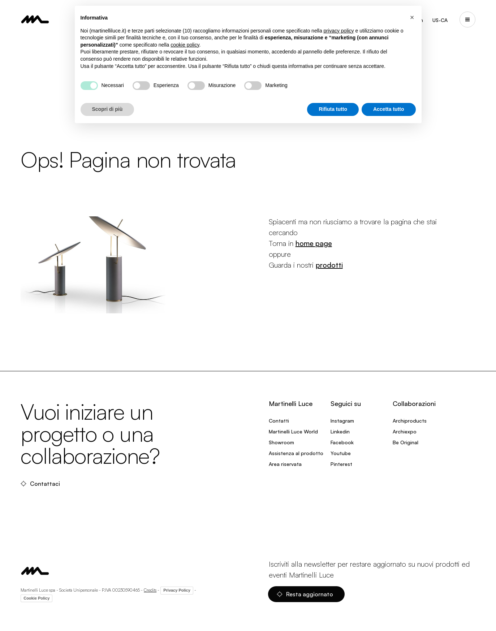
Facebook (342, 442)
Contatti (279, 421)
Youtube (341, 453)
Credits (150, 590)
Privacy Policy (176, 590)
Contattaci (40, 483)
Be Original (405, 442)
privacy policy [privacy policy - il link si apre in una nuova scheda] (339, 31)
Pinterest (341, 464)
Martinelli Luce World (293, 431)
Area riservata (285, 464)
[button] (412, 17)
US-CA (440, 20)
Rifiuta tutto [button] (333, 109)
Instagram (342, 421)
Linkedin (340, 431)
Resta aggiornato (305, 594)
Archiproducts (410, 421)
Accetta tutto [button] (388, 109)
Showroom (281, 442)
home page (314, 243)
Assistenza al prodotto (296, 453)
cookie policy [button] (185, 45)
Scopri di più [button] (107, 109)
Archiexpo (405, 431)
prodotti (329, 264)
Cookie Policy (36, 598)
